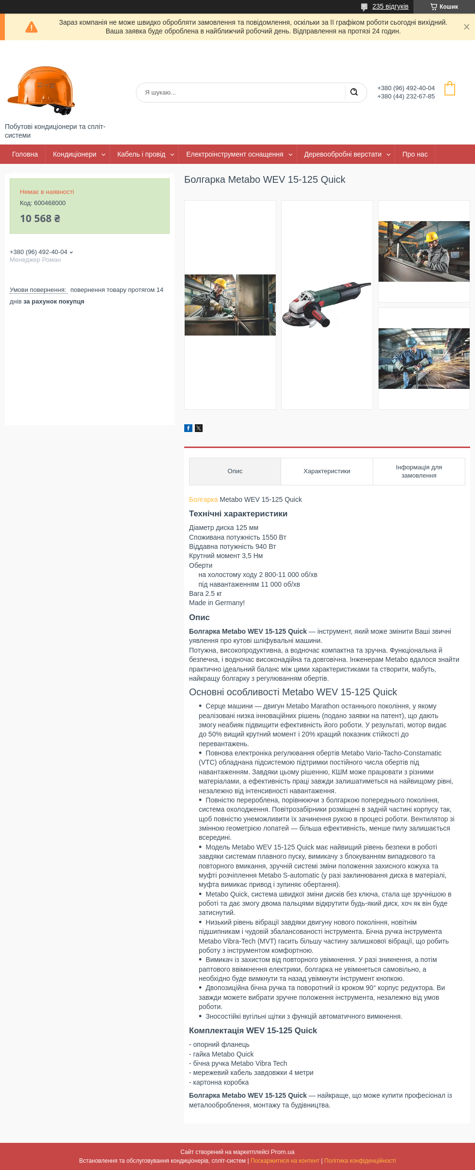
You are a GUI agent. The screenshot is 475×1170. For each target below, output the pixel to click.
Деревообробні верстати (343, 154)
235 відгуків (390, 6)
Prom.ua (283, 1151)
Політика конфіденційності (360, 1160)
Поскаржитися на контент (285, 1160)
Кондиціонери (74, 154)
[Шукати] (354, 92)
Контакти (26, 173)
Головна (25, 154)
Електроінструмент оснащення (234, 154)
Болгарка (203, 499)
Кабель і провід (141, 154)
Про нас (415, 154)
